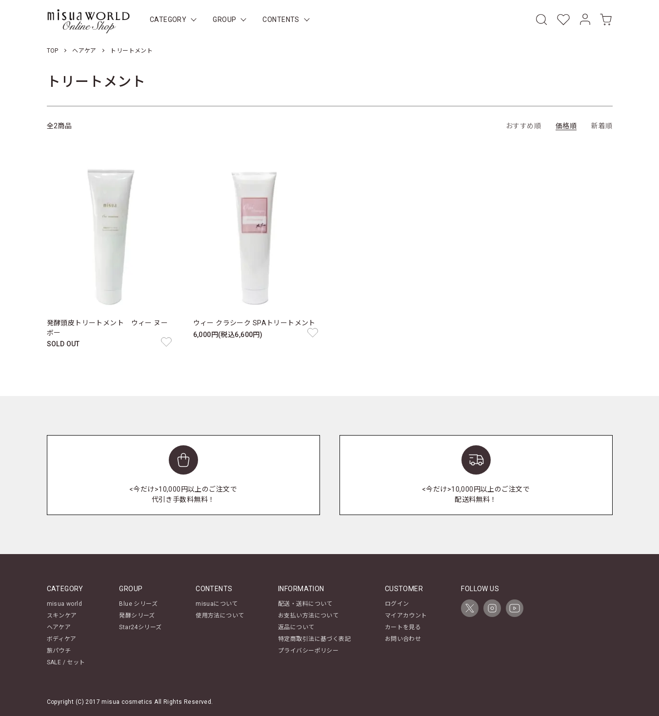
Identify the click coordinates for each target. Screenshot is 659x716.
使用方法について (220, 615)
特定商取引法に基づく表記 (314, 639)
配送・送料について (305, 603)
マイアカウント (406, 615)
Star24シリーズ (140, 627)
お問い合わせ (403, 639)
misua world (64, 603)
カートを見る (403, 627)
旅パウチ (59, 650)
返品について (296, 627)
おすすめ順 (523, 126)
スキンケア (62, 615)
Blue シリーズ (138, 603)
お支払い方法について (308, 615)
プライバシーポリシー (308, 650)
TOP (53, 50)
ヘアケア (84, 50)
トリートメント (131, 50)
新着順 (601, 126)
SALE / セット (66, 662)
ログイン (397, 603)
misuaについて (217, 603)
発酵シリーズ (137, 615)
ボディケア (62, 639)
